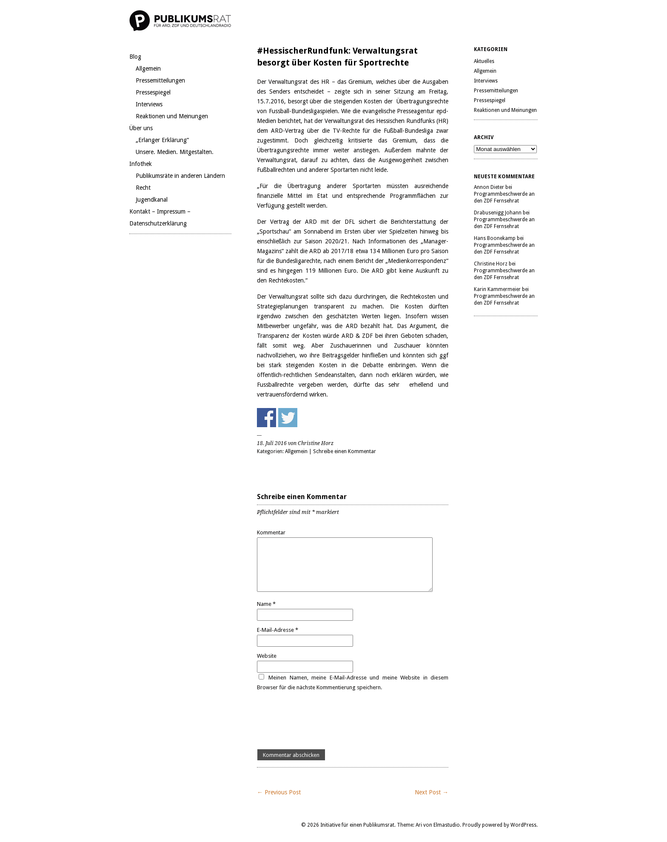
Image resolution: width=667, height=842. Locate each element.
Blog (135, 56)
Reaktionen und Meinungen (172, 116)
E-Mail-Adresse (277, 630)
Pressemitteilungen (160, 80)
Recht (143, 187)
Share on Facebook (266, 417)
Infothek (140, 163)
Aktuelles (484, 61)
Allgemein (148, 68)
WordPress (523, 825)
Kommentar (271, 532)
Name (266, 604)
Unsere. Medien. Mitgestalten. (175, 151)
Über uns (141, 128)
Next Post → (431, 792)
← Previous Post (279, 792)
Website (266, 656)
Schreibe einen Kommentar (344, 451)
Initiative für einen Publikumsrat (357, 825)
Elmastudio (446, 825)
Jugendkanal (152, 199)
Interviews (149, 104)
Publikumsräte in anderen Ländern (180, 175)
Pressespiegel (153, 92)
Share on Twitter (287, 417)
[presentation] (321, 720)
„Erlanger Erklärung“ (162, 140)
